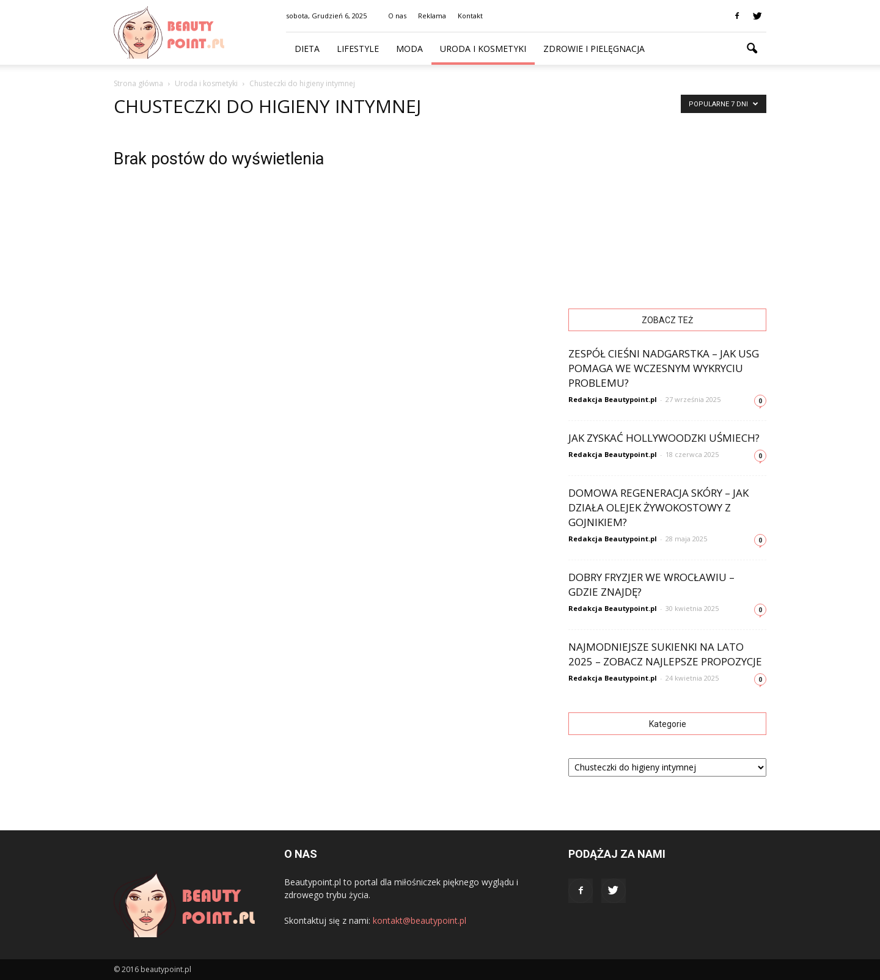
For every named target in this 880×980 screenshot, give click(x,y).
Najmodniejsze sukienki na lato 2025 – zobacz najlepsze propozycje (665, 654)
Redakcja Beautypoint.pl (612, 399)
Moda (409, 48)
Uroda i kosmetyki (483, 48)
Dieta (307, 48)
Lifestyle (358, 48)
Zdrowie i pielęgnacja (594, 48)
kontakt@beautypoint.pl (419, 920)
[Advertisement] (667, 205)
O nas (397, 15)
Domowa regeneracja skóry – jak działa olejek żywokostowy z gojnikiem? (658, 507)
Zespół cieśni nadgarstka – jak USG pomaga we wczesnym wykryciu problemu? (663, 368)
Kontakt (470, 15)
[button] (751, 49)
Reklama (432, 15)
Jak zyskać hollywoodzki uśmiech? (664, 438)
